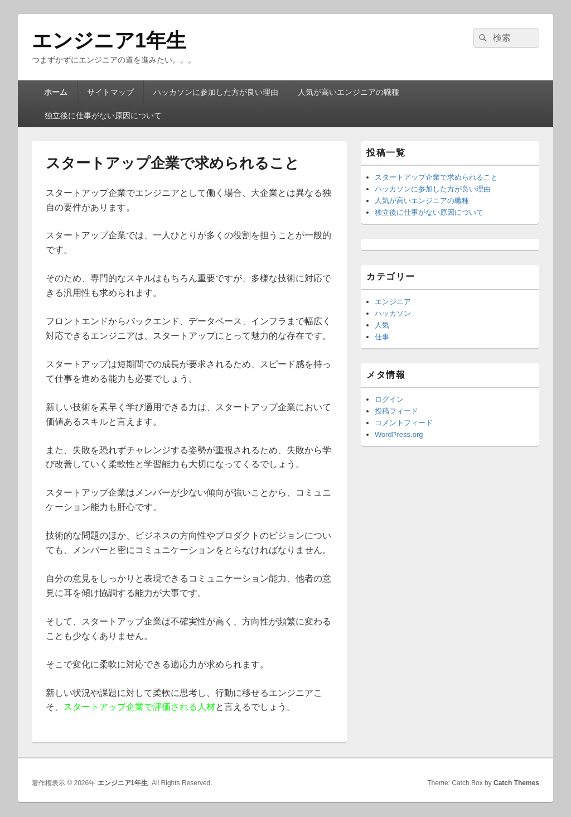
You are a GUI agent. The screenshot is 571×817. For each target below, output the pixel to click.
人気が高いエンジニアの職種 (348, 92)
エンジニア (393, 301)
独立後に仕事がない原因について (103, 115)
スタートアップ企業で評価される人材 (139, 707)
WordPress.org (399, 434)
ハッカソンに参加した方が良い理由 (215, 92)
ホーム (55, 92)
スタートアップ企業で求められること (436, 177)
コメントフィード (404, 423)
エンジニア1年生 (109, 40)
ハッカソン (393, 313)
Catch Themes (516, 783)
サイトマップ (110, 92)
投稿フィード (396, 411)
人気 (382, 325)
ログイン (389, 399)
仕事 (382, 337)
